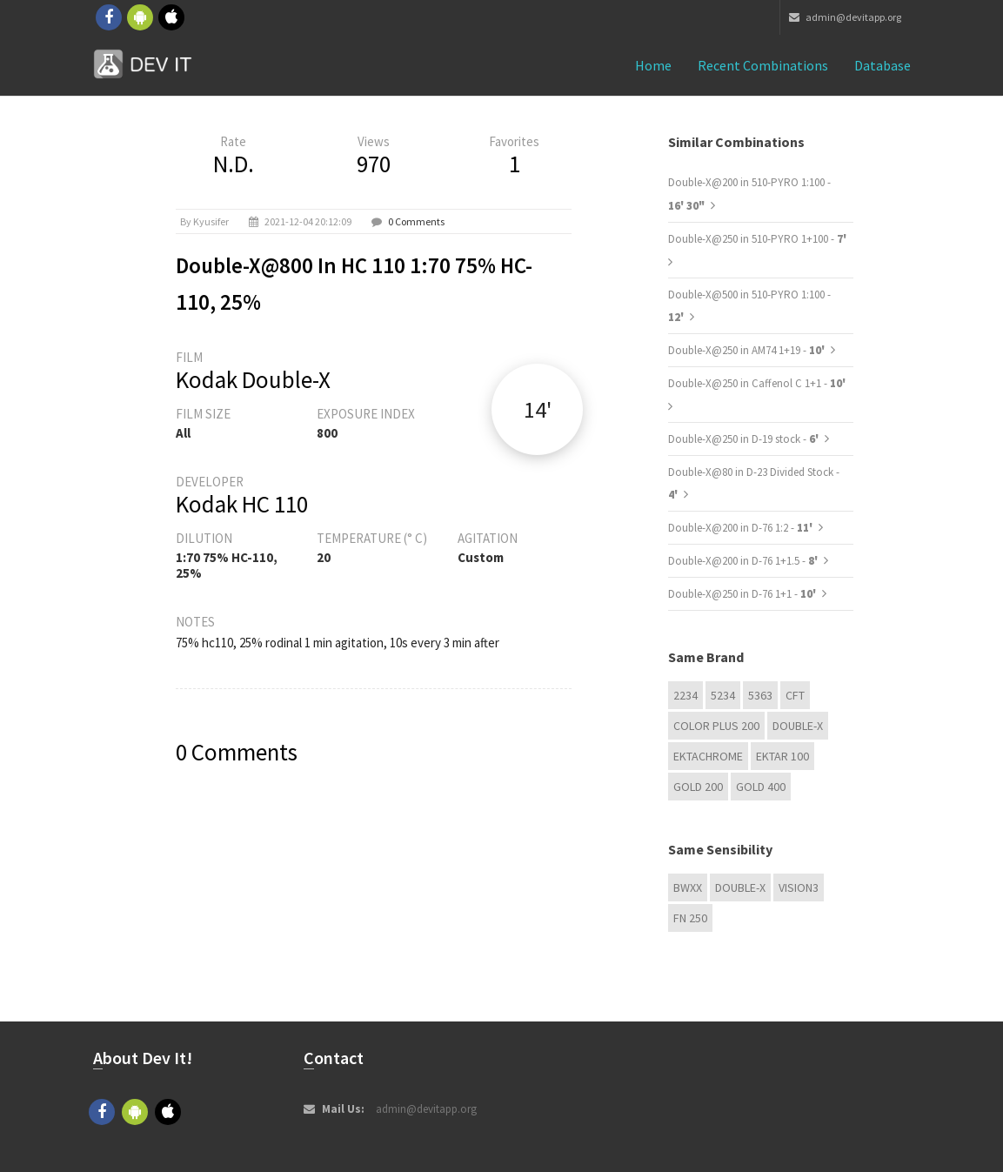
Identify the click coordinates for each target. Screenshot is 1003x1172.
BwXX (687, 887)
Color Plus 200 (716, 725)
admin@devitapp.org (845, 16)
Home (653, 65)
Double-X (797, 725)
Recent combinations (763, 65)
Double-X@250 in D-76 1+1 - (743, 593)
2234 (685, 695)
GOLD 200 (698, 786)
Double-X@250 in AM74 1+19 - (747, 350)
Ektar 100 (782, 756)
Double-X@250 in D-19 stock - (744, 439)
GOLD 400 (761, 786)
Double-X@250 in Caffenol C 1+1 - (757, 383)
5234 (723, 695)
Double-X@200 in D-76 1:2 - (741, 527)
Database (882, 65)
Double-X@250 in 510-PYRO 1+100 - (757, 238)
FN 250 (690, 918)
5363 (760, 695)
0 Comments (416, 221)
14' (538, 409)
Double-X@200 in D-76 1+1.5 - (744, 560)
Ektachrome (708, 756)
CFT (795, 695)
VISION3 (799, 887)
